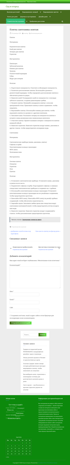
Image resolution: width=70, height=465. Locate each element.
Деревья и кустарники (28, 16)
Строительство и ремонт (15, 21)
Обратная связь (31, 1)
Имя (12, 291)
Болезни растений (13, 12)
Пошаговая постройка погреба (22, 247)
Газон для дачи (12, 16)
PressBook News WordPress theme (47, 463)
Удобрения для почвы (37, 21)
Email (12, 299)
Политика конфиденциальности (16, 1)
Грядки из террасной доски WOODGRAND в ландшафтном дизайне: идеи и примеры (33, 351)
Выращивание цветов (50, 12)
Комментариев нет (36, 33)
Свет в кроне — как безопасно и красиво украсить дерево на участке (33, 387)
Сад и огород (12, 6)
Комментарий (15, 265)
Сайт (11, 307)
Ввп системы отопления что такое (49, 247)
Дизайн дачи (43, 16)
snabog (26, 33)
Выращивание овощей (30, 12)
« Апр (7, 457)
